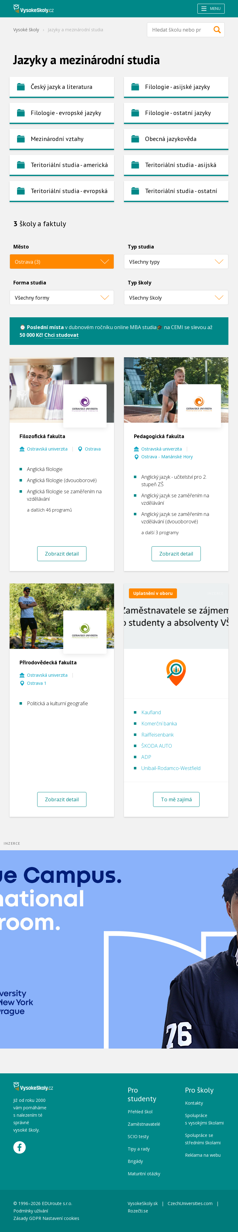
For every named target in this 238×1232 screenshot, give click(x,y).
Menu (211, 8)
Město (21, 246)
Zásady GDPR (27, 1218)
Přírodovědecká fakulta (48, 662)
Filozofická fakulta (42, 436)
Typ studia (141, 246)
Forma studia (29, 282)
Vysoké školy (26, 30)
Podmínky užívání (31, 1211)
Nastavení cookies (60, 1218)
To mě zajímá (176, 799)
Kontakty (194, 1103)
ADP (146, 757)
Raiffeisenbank (157, 734)
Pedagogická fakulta (159, 436)
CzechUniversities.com (190, 1203)
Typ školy (139, 282)
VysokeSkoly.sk (143, 1203)
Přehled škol (140, 1112)
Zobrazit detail (62, 553)
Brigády (135, 1161)
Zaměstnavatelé (144, 1124)
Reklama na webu (203, 1155)
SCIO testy (138, 1136)
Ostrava (93, 449)
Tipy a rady (139, 1149)
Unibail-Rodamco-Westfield (171, 768)
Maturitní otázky (144, 1174)
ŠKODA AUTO (156, 745)
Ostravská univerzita (47, 449)
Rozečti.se (138, 1211)
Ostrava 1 (36, 683)
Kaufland (151, 712)
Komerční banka (159, 723)
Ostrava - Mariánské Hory (167, 457)
